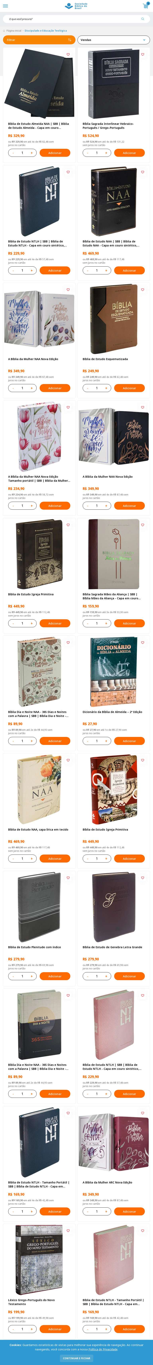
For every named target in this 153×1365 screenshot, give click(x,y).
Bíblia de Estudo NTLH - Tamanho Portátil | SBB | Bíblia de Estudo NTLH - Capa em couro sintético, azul (39, 1184)
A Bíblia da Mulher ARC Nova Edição (107, 1182)
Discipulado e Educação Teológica (46, 30)
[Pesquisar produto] (144, 20)
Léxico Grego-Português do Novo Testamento (31, 1302)
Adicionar (55, 153)
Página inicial (14, 30)
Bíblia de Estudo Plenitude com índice (34, 947)
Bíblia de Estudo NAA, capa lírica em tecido (38, 829)
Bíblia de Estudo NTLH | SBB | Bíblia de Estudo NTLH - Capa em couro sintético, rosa (111, 1067)
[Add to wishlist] (68, 55)
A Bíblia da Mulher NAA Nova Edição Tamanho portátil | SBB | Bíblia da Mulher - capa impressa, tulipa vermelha (39, 479)
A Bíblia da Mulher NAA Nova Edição (33, 359)
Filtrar (39, 40)
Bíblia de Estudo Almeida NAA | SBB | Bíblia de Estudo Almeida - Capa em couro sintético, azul (38, 126)
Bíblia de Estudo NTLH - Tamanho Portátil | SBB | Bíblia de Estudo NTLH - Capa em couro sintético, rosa (113, 1302)
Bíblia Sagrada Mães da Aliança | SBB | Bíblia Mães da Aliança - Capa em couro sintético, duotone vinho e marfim (110, 596)
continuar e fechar (76, 1358)
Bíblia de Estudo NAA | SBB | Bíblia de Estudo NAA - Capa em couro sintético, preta (110, 243)
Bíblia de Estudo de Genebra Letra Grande (112, 947)
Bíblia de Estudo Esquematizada (105, 359)
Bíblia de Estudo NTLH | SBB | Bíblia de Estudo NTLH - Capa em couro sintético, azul (36, 243)
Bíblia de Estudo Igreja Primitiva (31, 594)
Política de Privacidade (103, 1349)
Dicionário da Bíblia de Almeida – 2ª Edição (112, 712)
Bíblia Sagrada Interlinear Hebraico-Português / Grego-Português (108, 126)
